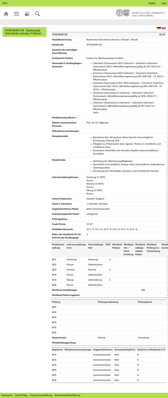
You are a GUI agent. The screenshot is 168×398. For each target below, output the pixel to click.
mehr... (96, 112)
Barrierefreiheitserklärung (67, 395)
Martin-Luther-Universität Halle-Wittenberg (140, 13)
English (152, 3)
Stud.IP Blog (21, 395)
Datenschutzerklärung (41, 395)
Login (164, 3)
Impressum (6, 395)
